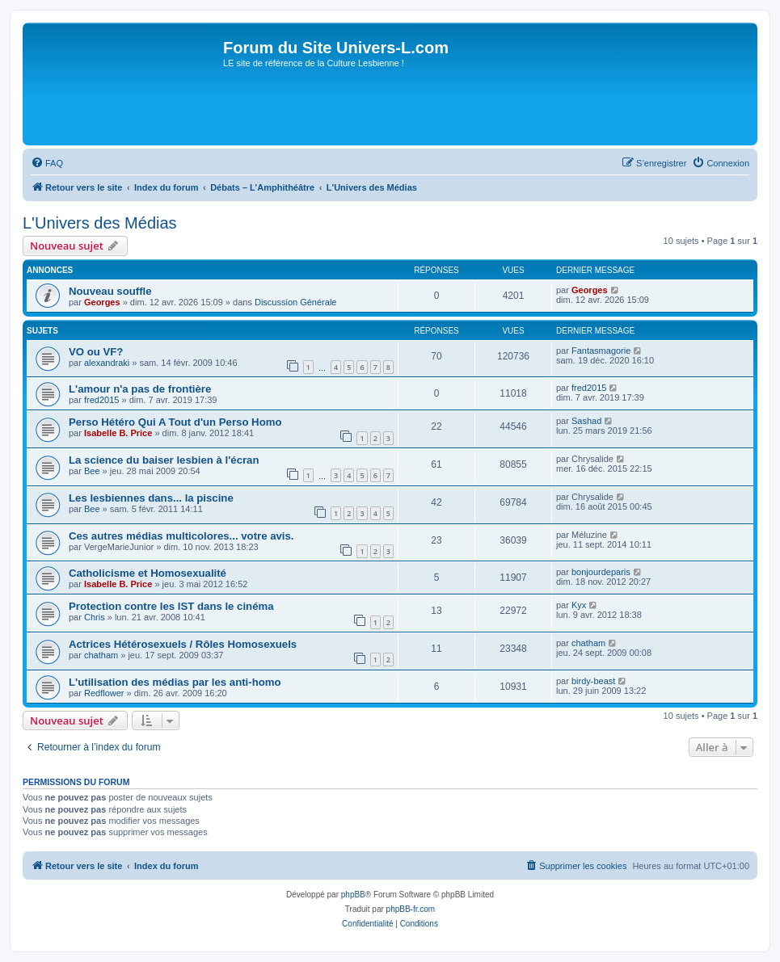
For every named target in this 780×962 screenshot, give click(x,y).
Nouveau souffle (110, 291)
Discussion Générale (296, 302)
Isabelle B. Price (118, 433)
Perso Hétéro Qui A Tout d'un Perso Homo (175, 422)
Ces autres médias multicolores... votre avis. (181, 536)
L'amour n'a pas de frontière (140, 389)
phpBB (353, 894)
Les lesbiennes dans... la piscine (151, 498)
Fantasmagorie (600, 350)
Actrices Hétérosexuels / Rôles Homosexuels (183, 644)
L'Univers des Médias (100, 223)
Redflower (104, 693)
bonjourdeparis (600, 572)
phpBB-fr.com (411, 909)
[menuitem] (47, 163)
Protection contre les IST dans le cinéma (171, 606)
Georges (102, 302)
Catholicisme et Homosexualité (147, 573)
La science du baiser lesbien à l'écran (164, 460)
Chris (94, 617)
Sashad (586, 421)
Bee (92, 471)
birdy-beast (593, 681)
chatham (101, 655)
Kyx (578, 605)
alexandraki (106, 363)
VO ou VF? (96, 352)
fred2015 (101, 400)
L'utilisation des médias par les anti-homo (175, 682)
